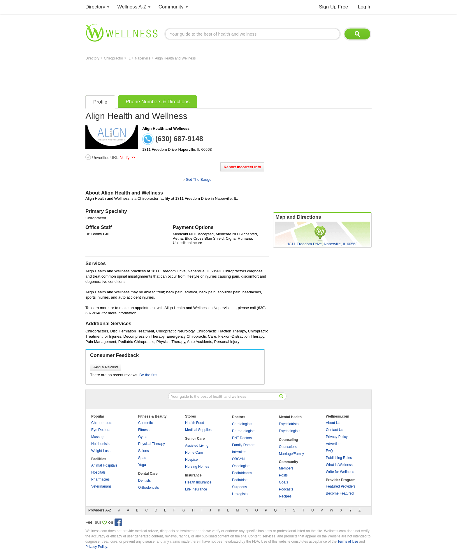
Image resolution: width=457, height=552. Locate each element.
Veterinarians (101, 486)
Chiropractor (114, 58)
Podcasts (286, 489)
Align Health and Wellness (175, 58)
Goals (283, 482)
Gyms (142, 437)
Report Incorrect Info (242, 167)
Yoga (142, 465)
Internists (239, 452)
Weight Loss (100, 451)
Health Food (194, 423)
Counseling (288, 440)
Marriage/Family (291, 454)
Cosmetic (145, 423)
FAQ (329, 451)
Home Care (194, 453)
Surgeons (239, 487)
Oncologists (241, 466)
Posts (283, 475)
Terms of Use (348, 541)
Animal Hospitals (104, 465)
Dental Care (148, 474)
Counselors (288, 447)
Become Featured (340, 493)
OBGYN (238, 459)
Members (286, 468)
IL (129, 58)
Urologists (239, 494)
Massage (98, 437)
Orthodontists (148, 488)
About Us (333, 423)
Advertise (333, 444)
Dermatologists (243, 431)
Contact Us (334, 430)
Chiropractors (101, 423)
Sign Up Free (333, 7)
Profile (100, 102)
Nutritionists (100, 444)
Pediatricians (242, 473)
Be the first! (149, 375)
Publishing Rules (339, 458)
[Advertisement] (191, 76)
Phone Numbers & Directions (157, 101)
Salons (143, 451)
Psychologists (289, 431)
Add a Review (105, 367)
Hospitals (98, 472)
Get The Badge (198, 179)
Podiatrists (240, 480)
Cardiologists (242, 424)
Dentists (144, 481)
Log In (365, 7)
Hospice (191, 460)
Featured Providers (341, 486)
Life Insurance (196, 489)
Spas (142, 458)
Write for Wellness (340, 472)
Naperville (143, 58)
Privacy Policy (337, 437)
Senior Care (195, 439)
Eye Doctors (100, 430)
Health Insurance (198, 482)
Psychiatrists (288, 424)
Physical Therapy (151, 444)
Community (171, 7)
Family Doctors (243, 445)
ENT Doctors (242, 438)
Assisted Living (196, 446)
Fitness (144, 430)
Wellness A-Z (132, 7)
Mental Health (290, 417)
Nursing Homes (197, 467)
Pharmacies (100, 479)
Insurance (193, 475)
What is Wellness (339, 465)
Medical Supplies (198, 430)
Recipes (285, 496)
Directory (95, 7)
